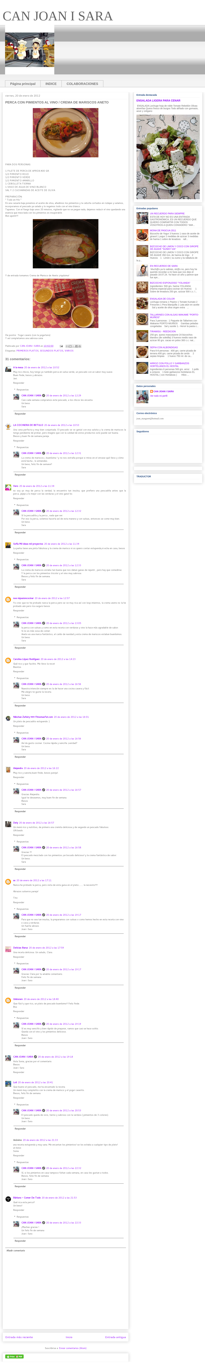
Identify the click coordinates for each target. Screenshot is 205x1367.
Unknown (18, 999)
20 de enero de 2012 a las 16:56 (63, 684)
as (14, 880)
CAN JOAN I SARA (58, 16)
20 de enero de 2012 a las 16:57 (63, 789)
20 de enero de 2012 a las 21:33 (40, 1140)
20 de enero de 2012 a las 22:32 (63, 1168)
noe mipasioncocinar (23, 598)
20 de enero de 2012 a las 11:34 (36, 486)
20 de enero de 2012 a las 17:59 (46, 947)
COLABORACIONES (82, 84)
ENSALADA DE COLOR (162, 298)
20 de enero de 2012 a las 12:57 (52, 598)
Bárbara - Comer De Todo (27, 1197)
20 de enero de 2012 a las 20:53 (63, 1110)
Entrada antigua (115, 1337)
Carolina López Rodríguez (26, 659)
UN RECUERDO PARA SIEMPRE (167, 213)
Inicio (69, 1337)
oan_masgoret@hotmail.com (150, 418)
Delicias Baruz (20, 947)
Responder (18, 382)
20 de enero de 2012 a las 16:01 (71, 717)
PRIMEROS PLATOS (27, 350)
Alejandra (18, 768)
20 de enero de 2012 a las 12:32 (63, 511)
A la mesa (18, 367)
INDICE (51, 84)
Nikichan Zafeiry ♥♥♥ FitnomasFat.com (33, 717)
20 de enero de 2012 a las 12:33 (63, 565)
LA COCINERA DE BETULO (28, 425)
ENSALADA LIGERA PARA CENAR (158, 100)
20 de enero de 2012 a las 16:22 (41, 768)
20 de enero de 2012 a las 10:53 (61, 425)
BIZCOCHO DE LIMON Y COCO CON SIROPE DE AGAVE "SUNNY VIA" (174, 247)
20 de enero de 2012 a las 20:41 (35, 1082)
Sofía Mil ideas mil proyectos (28, 543)
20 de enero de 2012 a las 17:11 (33, 880)
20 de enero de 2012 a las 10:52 (41, 367)
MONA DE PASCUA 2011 (163, 230)
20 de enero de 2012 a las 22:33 (63, 1222)
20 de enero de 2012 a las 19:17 (63, 914)
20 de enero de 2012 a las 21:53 (59, 1197)
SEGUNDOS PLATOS (51, 350)
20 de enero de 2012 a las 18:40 (41, 999)
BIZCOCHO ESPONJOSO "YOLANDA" (170, 283)
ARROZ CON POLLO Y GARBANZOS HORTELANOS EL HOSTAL (169, 364)
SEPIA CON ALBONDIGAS (164, 347)
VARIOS (69, 350)
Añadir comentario (15, 1250)
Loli (15, 1082)
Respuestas (23, 389)
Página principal (22, 84)
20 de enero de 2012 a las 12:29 (63, 395)
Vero (15, 486)
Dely (15, 822)
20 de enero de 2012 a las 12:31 (63, 453)
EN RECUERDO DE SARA (164, 266)
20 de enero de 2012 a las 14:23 (58, 659)
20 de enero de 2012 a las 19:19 (63, 1024)
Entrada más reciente (19, 1337)
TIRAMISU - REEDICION (163, 331)
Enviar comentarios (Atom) (72, 1348)
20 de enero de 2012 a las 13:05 (63, 623)
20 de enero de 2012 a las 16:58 (63, 847)
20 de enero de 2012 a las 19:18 (55, 1056)
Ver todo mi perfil (158, 396)
